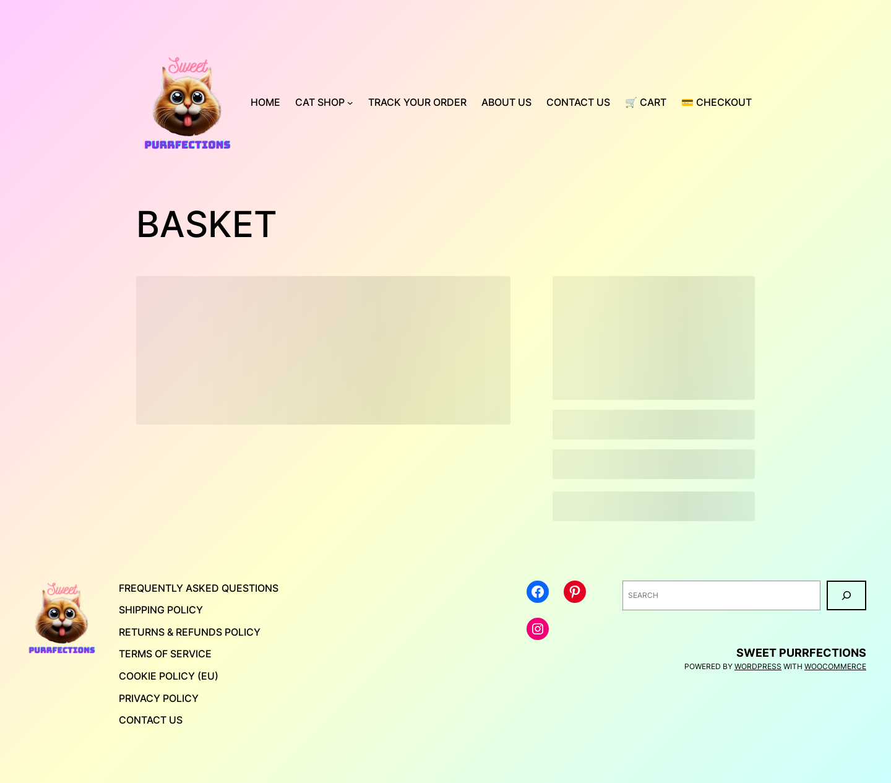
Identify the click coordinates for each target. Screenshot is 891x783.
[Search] (846, 595)
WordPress (757, 666)
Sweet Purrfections (801, 652)
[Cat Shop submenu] (350, 103)
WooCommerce (835, 666)
